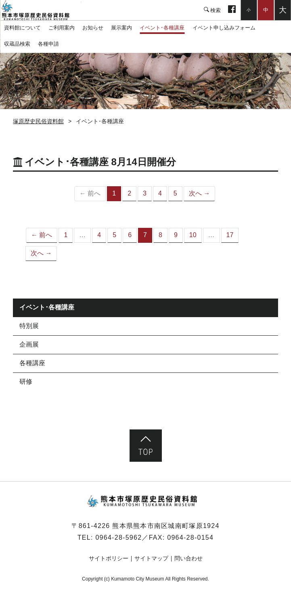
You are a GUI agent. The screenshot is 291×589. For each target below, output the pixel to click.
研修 (25, 381)
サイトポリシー (108, 558)
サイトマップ (151, 558)
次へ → (199, 193)
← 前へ (41, 234)
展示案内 (121, 28)
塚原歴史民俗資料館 (40, 10)
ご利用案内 (61, 28)
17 (230, 234)
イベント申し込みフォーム (224, 28)
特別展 (29, 325)
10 (193, 234)
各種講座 (32, 363)
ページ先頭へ (146, 445)
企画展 (29, 344)
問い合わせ (188, 558)
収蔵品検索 (17, 44)
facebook (232, 10)
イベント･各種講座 (162, 28)
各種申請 (48, 44)
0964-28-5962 (118, 537)
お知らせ (92, 28)
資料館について (22, 28)
